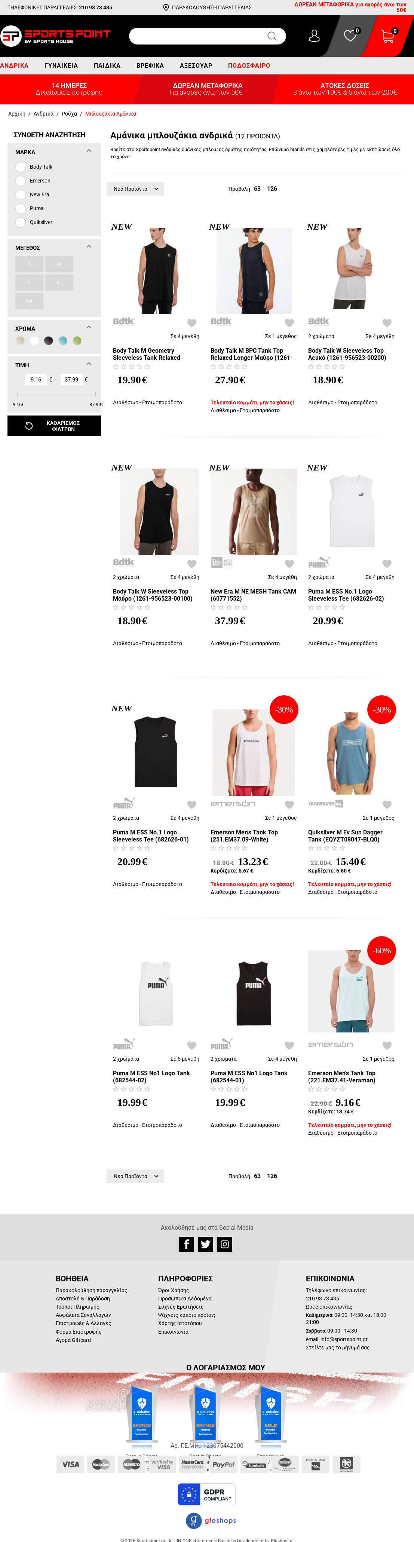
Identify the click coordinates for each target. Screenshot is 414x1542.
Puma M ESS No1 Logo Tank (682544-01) (249, 1077)
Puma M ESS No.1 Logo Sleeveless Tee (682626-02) (346, 595)
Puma (37, 208)
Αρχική (16, 114)
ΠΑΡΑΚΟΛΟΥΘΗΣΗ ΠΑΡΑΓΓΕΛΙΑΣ (212, 7)
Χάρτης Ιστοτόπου (180, 1323)
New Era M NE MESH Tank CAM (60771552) (253, 595)
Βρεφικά (150, 65)
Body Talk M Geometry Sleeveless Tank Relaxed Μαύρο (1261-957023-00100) (153, 354)
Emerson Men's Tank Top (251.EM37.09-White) (244, 836)
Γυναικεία (61, 65)
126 (272, 188)
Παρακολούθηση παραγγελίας (92, 1290)
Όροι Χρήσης (173, 1290)
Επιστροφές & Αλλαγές (83, 1323)
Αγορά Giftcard (73, 1340)
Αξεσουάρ (196, 65)
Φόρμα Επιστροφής (79, 1332)
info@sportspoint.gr (344, 1339)
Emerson (40, 181)
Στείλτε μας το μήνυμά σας (338, 1348)
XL (59, 282)
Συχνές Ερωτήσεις (181, 1307)
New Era (39, 194)
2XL (29, 301)
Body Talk (41, 167)
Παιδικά (107, 65)
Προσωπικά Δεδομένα (185, 1299)
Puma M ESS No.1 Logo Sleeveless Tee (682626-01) (151, 836)
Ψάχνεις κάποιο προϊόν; (186, 1315)
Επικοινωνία (173, 1332)
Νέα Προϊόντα (136, 189)
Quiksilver (41, 222)
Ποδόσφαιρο (249, 65)
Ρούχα (69, 114)
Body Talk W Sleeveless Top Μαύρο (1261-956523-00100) (153, 595)
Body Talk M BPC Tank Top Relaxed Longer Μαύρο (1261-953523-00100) (251, 354)
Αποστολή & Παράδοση (83, 1299)
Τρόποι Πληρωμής (77, 1307)
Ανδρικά (14, 65)
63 (257, 188)
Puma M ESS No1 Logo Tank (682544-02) (151, 1077)
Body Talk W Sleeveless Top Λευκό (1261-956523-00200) (347, 354)
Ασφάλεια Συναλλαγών (83, 1315)
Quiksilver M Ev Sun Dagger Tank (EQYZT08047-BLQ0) (345, 836)
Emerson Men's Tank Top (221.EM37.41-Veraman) (341, 1077)
